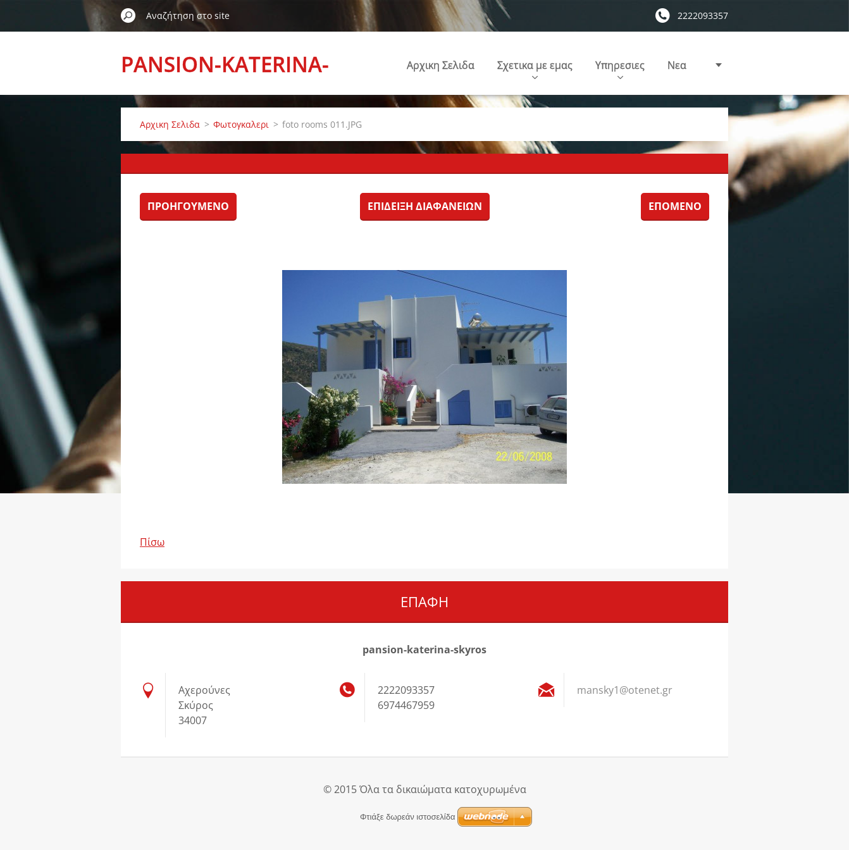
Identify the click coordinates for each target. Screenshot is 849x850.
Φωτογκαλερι (241, 124)
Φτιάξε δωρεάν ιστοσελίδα (407, 817)
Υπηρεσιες (620, 68)
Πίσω (152, 542)
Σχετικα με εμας (535, 68)
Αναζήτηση (128, 15)
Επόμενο (675, 206)
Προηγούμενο (188, 206)
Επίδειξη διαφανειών (425, 206)
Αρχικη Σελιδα (440, 65)
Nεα (676, 65)
